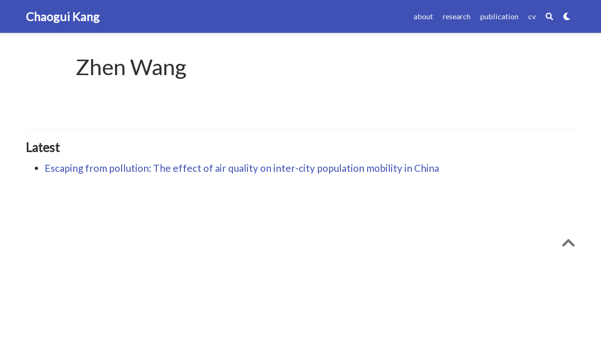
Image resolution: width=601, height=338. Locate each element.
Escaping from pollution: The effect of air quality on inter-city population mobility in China (242, 168)
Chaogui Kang (63, 16)
